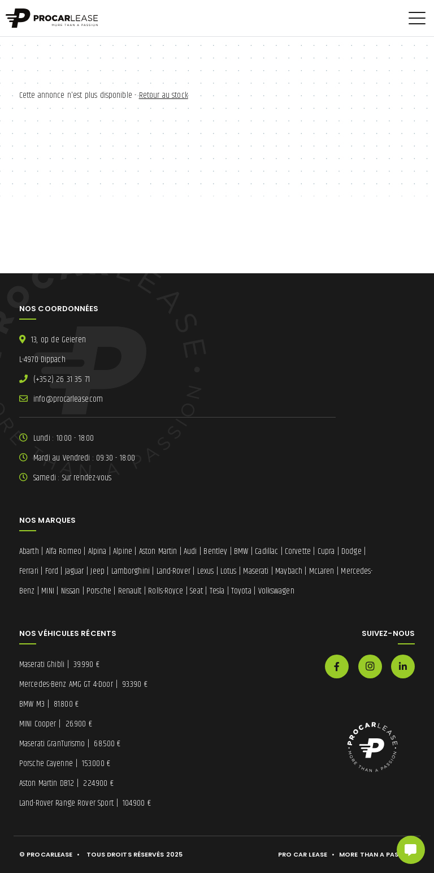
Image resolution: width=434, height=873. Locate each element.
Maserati (255, 571)
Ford (51, 571)
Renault (130, 590)
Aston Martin (158, 551)
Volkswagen (276, 590)
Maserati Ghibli (59, 664)
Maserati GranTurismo (70, 743)
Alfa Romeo (63, 551)
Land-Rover (173, 571)
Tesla (217, 590)
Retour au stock (163, 95)
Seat (196, 590)
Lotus (228, 571)
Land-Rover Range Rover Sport (85, 803)
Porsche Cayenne (64, 763)
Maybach (288, 571)
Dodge (351, 551)
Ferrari (28, 571)
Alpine (122, 551)
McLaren (322, 571)
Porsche (98, 590)
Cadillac (266, 551)
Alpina (97, 551)
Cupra (326, 551)
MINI (47, 590)
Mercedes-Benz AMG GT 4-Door (83, 684)
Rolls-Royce (165, 590)
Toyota (241, 590)
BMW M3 (49, 704)
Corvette (298, 551)
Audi (190, 551)
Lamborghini (130, 571)
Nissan (70, 590)
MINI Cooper (55, 723)
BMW (241, 551)
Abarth (29, 551)
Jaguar (74, 571)
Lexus (205, 571)
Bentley (215, 551)
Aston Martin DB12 (66, 783)
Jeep (97, 571)
